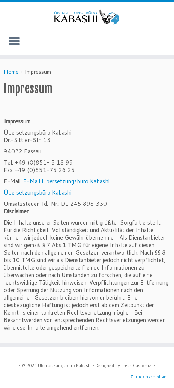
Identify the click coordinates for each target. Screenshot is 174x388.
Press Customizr (137, 366)
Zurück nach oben (148, 377)
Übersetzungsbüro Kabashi (38, 192)
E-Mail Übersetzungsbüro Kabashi (66, 181)
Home (11, 72)
